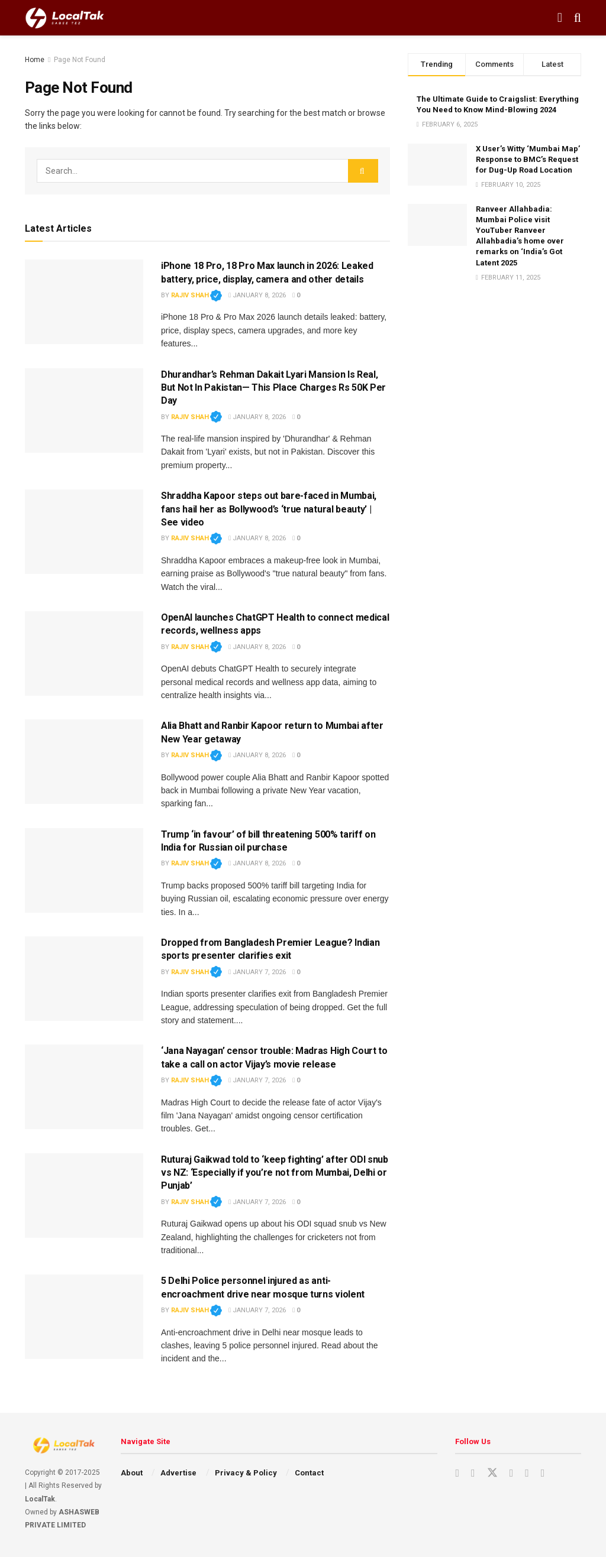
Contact (309, 1472)
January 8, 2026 (257, 295)
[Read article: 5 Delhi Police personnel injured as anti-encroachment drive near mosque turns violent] (84, 1316)
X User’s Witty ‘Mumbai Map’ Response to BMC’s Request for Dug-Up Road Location (528, 159)
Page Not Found (79, 60)
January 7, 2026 (257, 972)
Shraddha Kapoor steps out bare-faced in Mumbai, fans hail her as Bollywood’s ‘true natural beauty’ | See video (268, 509)
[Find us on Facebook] (512, 1473)
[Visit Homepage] (65, 18)
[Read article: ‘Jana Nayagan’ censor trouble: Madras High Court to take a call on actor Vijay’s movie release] (84, 1087)
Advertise (178, 1472)
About (132, 1472)
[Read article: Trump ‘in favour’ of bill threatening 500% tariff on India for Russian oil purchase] (84, 870)
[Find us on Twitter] (492, 1473)
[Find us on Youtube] (457, 1473)
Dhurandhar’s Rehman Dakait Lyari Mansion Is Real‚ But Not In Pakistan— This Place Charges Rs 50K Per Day (273, 388)
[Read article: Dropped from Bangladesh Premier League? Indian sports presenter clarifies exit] (84, 978)
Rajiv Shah (196, 295)
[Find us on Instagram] (473, 1473)
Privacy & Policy (246, 1472)
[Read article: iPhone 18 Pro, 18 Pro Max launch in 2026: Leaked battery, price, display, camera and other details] (84, 302)
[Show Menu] (559, 17)
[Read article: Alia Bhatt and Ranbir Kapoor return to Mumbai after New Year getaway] (84, 761)
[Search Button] (577, 17)
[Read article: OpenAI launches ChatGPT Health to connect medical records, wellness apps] (84, 653)
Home (34, 60)
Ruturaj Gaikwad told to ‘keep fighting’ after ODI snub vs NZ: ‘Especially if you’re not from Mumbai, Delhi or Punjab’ (274, 1173)
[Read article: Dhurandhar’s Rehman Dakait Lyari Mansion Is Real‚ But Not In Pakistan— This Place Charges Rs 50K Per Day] (84, 410)
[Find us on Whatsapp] (543, 1473)
